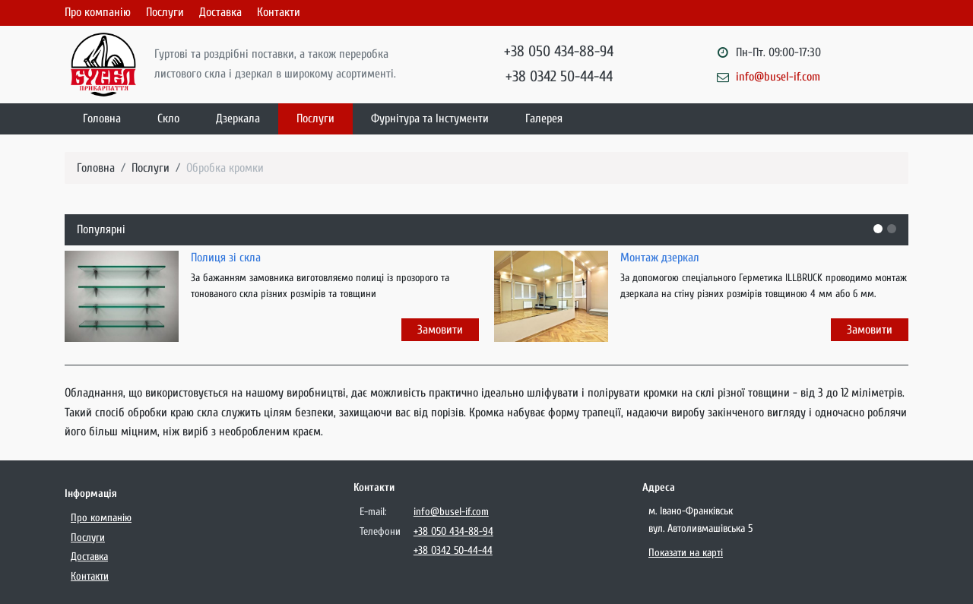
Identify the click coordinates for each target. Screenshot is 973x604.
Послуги (165, 12)
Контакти (278, 12)
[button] (878, 228)
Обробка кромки (225, 168)
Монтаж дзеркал (659, 257)
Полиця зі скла (226, 257)
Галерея (544, 118)
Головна (102, 118)
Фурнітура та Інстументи (430, 118)
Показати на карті (685, 552)
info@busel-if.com (778, 77)
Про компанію (98, 12)
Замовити (440, 330)
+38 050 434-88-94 (558, 51)
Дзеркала (238, 118)
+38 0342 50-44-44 (559, 76)
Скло (168, 118)
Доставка (220, 12)
